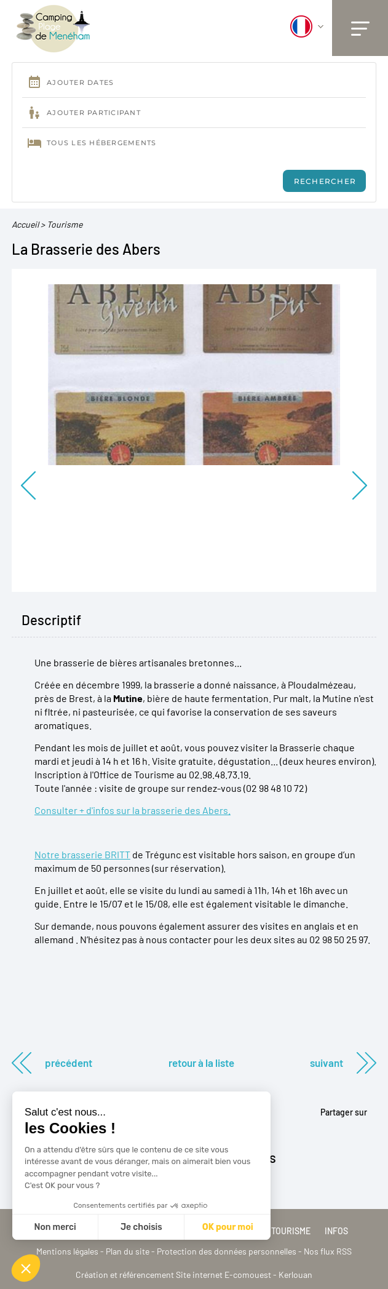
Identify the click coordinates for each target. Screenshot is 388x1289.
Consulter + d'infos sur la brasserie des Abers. (132, 810)
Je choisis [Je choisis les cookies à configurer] (141, 1227)
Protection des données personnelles (226, 1251)
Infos (336, 1231)
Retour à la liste (201, 1062)
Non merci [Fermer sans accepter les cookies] (55, 1227)
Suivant (326, 1062)
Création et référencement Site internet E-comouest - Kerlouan (194, 1274)
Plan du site (127, 1251)
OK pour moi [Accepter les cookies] (227, 1227)
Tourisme (64, 224)
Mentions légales (67, 1251)
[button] (26, 1268)
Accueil (25, 224)
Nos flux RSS (328, 1251)
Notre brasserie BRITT (82, 854)
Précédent (68, 1062)
